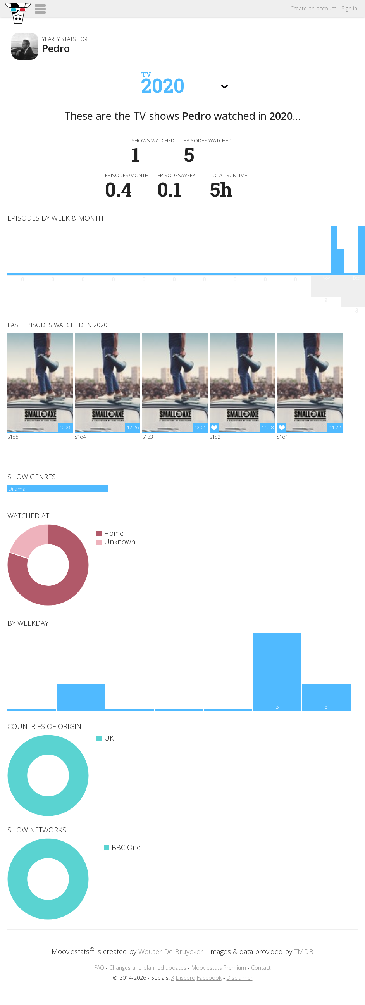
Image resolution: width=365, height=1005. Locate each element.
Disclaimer (240, 977)
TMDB (303, 951)
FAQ (99, 967)
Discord (185, 977)
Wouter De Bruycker (170, 951)
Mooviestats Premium (218, 967)
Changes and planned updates (147, 967)
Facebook (209, 977)
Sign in (349, 8)
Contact (261, 967)
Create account (313, 8)
